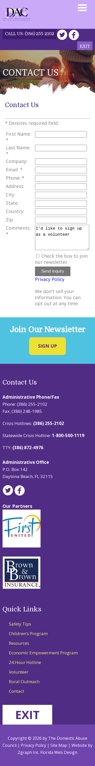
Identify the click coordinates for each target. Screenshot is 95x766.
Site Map (58, 745)
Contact (16, 691)
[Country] (61, 211)
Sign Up (47, 346)
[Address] (61, 186)
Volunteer (18, 672)
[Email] (61, 170)
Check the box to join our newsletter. (61, 259)
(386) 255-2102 (39, 34)
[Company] (61, 161)
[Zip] (61, 220)
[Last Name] (61, 148)
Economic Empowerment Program (43, 653)
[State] (61, 203)
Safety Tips (20, 624)
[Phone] (61, 178)
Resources (19, 643)
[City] (61, 195)
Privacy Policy (49, 279)
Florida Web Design (58, 752)
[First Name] (61, 134)
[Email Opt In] (37, 256)
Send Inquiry (52, 271)
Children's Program (28, 633)
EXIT (27, 714)
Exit (85, 46)
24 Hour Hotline (25, 662)
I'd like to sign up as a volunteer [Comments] (62, 237)
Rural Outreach (24, 681)
